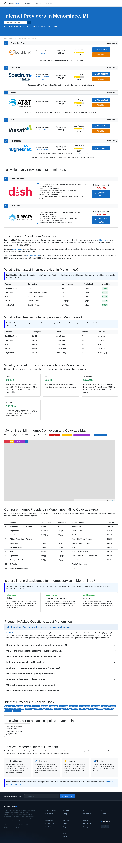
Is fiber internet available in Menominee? (26, 662)
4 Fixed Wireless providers (81, 435)
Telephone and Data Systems (21, 526)
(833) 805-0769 (101, 126)
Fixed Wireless (19, 441)
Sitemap (85, 827)
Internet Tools (87, 814)
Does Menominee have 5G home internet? (26, 679)
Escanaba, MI (53, 706)
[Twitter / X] (107, 826)
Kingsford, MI (74, 706)
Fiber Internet (49, 814)
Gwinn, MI (91, 708)
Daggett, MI (19, 706)
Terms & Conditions (14, 827)
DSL (41, 104)
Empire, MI (66, 708)
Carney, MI (28, 706)
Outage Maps (87, 823)
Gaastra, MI (74, 708)
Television (45, 77)
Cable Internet (49, 817)
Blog (84, 810)
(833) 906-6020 (101, 49)
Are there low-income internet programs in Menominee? (33, 668)
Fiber (43, 53)
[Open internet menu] (28, 3)
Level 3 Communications (19, 568)
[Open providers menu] (39, 3)
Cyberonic (14, 556)
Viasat (7, 301)
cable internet (17, 249)
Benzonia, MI (17, 711)
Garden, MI (105, 706)
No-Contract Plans (50, 830)
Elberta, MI (58, 708)
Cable (38, 77)
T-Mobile (13, 564)
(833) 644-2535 (101, 148)
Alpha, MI (112, 706)
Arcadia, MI (83, 708)
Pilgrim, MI (29, 708)
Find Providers (67, 796)
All (26, 441)
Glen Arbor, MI (109, 708)
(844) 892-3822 (101, 194)
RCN (64, 833)
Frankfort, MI (49, 708)
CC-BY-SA (102, 500)
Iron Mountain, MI (85, 706)
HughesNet (9, 305)
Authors (103, 814)
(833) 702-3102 (101, 220)
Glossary (85, 817)
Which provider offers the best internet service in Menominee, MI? (38, 627)
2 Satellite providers (100, 435)
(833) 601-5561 (101, 100)
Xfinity (65, 814)
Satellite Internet (50, 827)
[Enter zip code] (41, 796)
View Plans (101, 54)
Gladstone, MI (96, 706)
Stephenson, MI (9, 706)
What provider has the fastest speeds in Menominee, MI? (33, 656)
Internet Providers (50, 810)
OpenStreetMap (89, 500)
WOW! (65, 836)
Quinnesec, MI (63, 706)
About (103, 810)
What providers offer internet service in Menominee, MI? (33, 691)
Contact (103, 817)
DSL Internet (49, 820)
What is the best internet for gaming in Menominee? (31, 673)
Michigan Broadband (18, 560)
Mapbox (113, 500)
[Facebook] (103, 826)
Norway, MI (44, 706)
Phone (43, 79)
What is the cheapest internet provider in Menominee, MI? (34, 651)
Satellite (40, 130)
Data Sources (87, 820)
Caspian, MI (99, 708)
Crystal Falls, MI (38, 708)
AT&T (7, 296)
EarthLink (66, 810)
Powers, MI (36, 706)
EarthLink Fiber (11, 288)
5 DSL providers (67, 435)
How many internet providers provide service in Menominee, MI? (37, 645)
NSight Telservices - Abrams (21, 539)
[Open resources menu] (51, 3)
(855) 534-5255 (101, 74)
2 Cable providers (55, 435)
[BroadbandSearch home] (12, 3)
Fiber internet (104, 240)
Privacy (6, 827)
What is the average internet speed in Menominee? (30, 685)
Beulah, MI (8, 711)
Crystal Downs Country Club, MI (14, 708)
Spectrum (9, 292)
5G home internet (33, 255)
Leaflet (76, 500)
